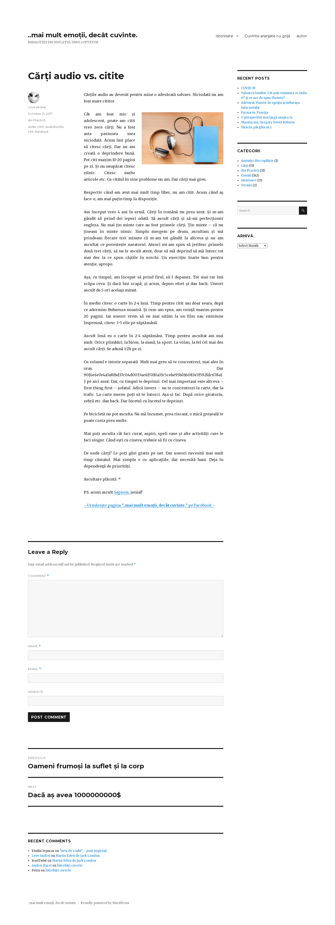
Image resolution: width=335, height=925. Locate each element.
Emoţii (246, 175)
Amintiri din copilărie (257, 161)
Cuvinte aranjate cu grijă (267, 36)
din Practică (37, 120)
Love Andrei (37, 107)
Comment (38, 576)
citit (31, 131)
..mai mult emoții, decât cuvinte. (82, 35)
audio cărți (36, 127)
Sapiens (121, 492)
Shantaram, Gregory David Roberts (268, 122)
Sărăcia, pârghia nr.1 (256, 127)
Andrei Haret (42, 865)
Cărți (244, 166)
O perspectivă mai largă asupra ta (266, 117)
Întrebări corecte (70, 865)
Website (35, 692)
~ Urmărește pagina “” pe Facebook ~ (149, 505)
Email (34, 669)
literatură (41, 131)
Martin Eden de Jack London (78, 856)
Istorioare (224, 36)
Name (34, 646)
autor (302, 36)
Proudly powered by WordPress (105, 903)
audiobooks (54, 127)
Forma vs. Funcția (254, 113)
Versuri (246, 185)
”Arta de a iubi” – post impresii (83, 851)
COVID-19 (248, 88)
